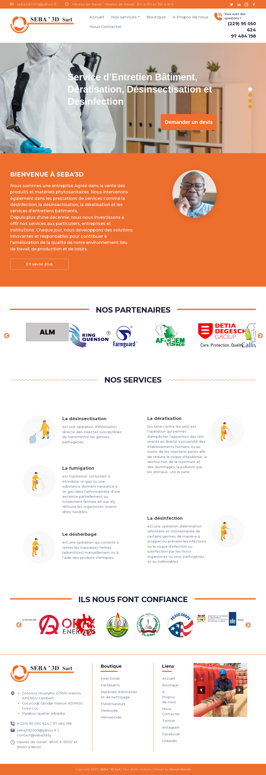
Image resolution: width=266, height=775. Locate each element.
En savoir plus (39, 264)
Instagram (170, 727)
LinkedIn (169, 741)
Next (259, 335)
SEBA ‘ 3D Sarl (110, 769)
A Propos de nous (190, 17)
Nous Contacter (105, 26)
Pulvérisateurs (113, 704)
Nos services (124, 17)
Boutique (156, 17)
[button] (250, 89)
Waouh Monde (180, 769)
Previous (6, 335)
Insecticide (110, 678)
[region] (133, 98)
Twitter (168, 720)
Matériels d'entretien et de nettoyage (119, 694)
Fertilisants (110, 685)
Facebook (171, 734)
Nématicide (111, 717)
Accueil (96, 17)
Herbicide (109, 710)
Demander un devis (189, 122)
